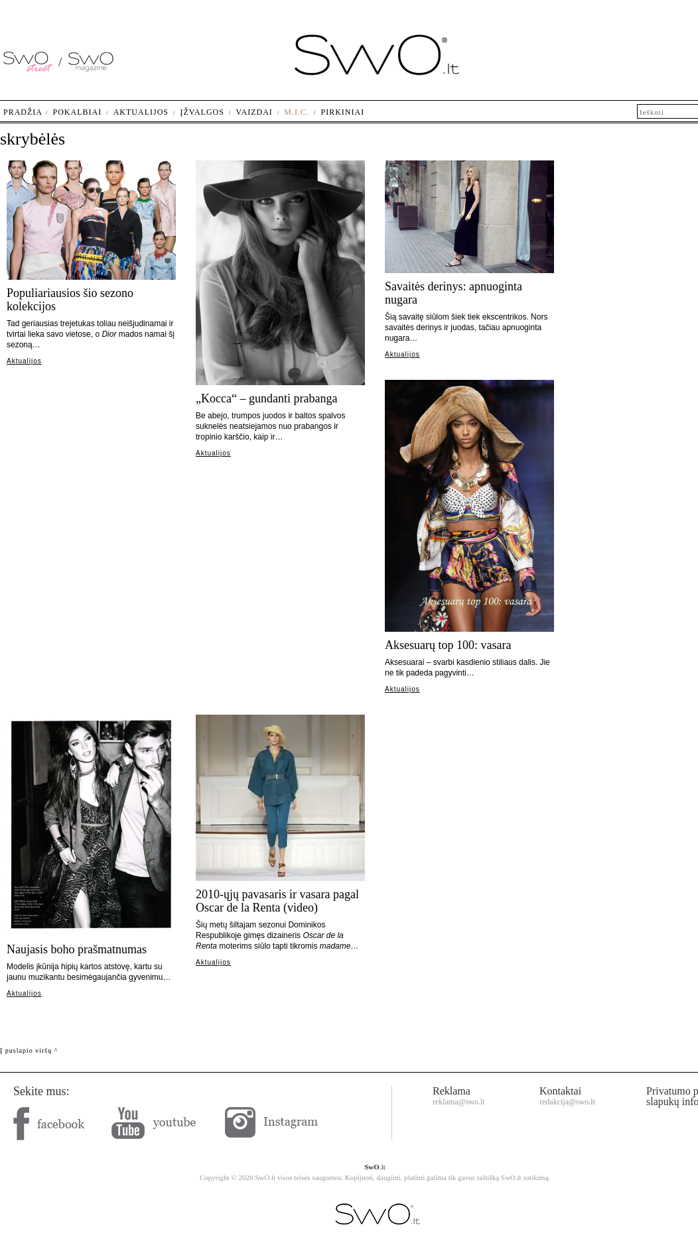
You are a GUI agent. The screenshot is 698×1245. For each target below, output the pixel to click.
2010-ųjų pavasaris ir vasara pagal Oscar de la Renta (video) (277, 901)
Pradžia (22, 112)
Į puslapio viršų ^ (29, 1050)
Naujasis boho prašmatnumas (77, 949)
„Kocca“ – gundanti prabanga (266, 398)
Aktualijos (24, 361)
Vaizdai (254, 112)
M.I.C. (296, 112)
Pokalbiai (77, 112)
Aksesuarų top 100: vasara (448, 645)
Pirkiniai (343, 112)
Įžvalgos (202, 112)
